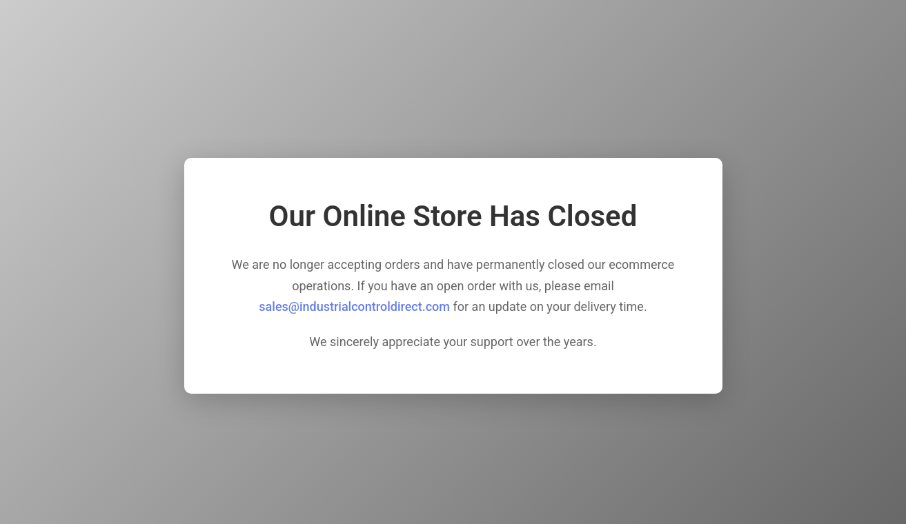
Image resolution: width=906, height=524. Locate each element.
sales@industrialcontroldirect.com (354, 306)
